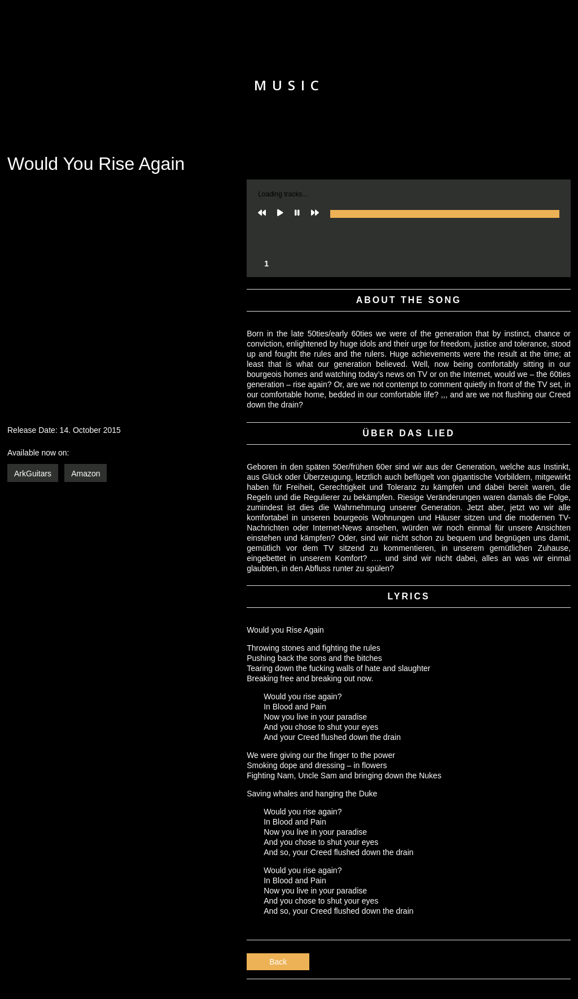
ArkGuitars (32, 473)
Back (278, 961)
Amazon (85, 473)
